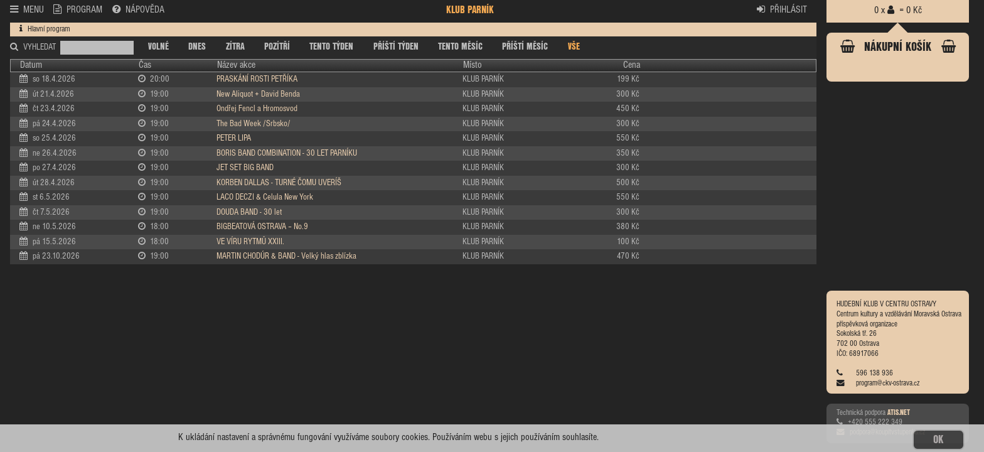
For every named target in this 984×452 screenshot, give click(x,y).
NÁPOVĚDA (138, 9)
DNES (197, 47)
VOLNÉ (158, 47)
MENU (27, 9)
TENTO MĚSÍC (460, 47)
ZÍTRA (235, 47)
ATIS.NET (898, 413)
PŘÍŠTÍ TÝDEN (396, 47)
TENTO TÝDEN (331, 47)
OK (938, 439)
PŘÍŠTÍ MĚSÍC (525, 47)
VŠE (574, 47)
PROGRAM (77, 9)
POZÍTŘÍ (277, 47)
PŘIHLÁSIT (782, 9)
